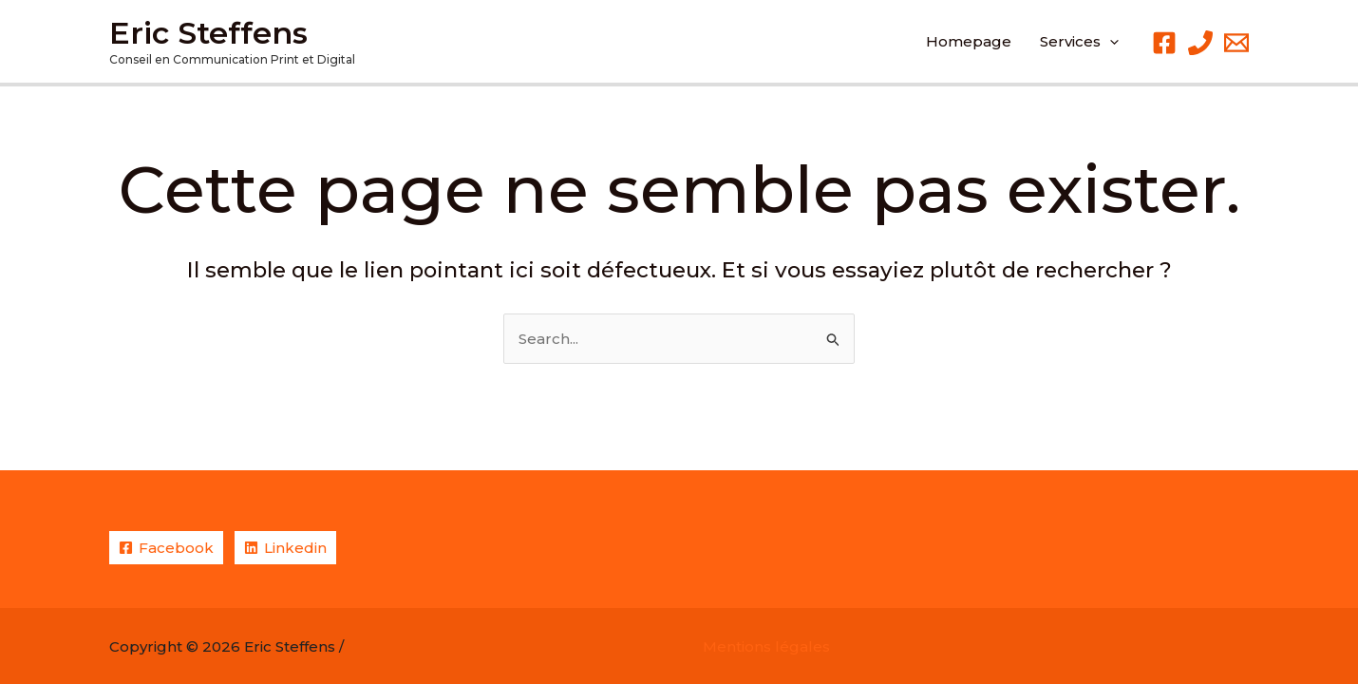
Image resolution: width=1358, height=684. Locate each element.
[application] (1110, 42)
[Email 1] (1236, 42)
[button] (1079, 42)
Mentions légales (766, 646)
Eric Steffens (208, 32)
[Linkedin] (285, 547)
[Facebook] (1164, 42)
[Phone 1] (1200, 42)
